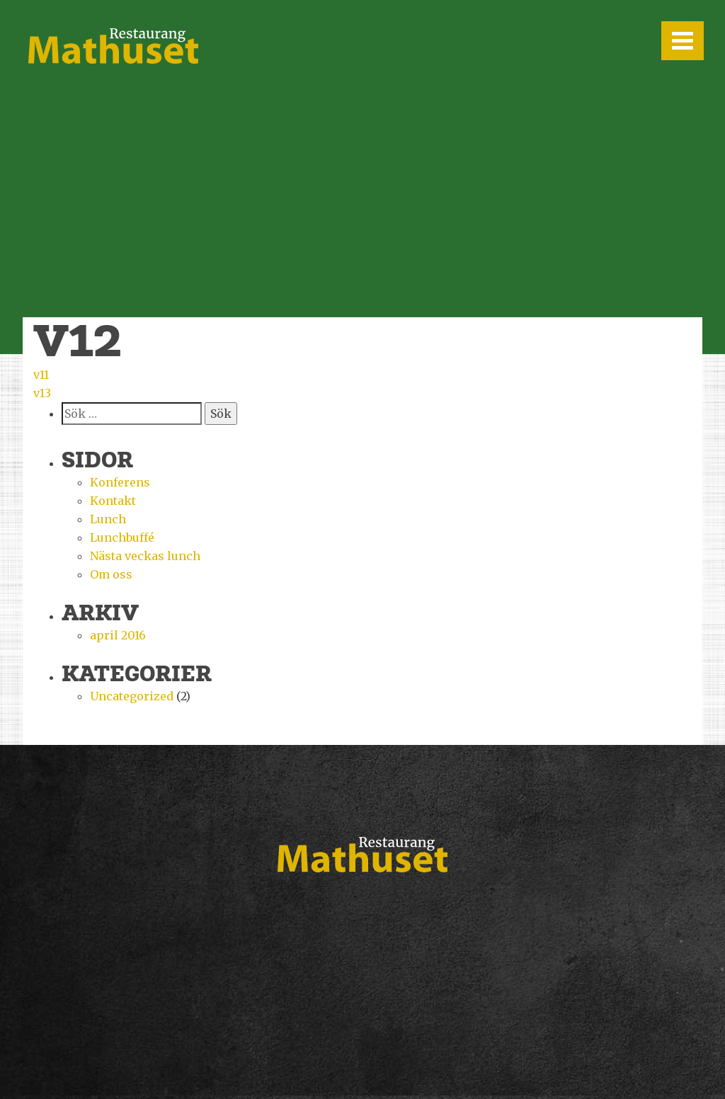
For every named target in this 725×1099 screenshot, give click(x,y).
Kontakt (113, 501)
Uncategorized (131, 696)
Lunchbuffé (122, 537)
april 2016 (118, 635)
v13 (42, 393)
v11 (41, 375)
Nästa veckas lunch (145, 556)
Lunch (108, 519)
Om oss (111, 574)
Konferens (120, 482)
